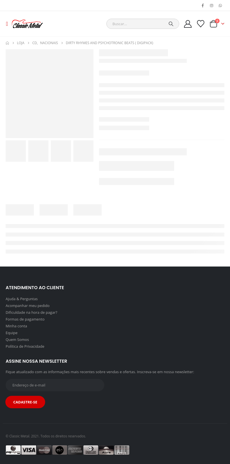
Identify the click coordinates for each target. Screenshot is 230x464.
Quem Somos (17, 339)
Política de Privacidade (25, 346)
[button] (9, 24)
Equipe (11, 332)
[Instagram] (211, 5)
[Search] (171, 24)
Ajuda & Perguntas (22, 298)
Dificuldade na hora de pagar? (31, 312)
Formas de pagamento (25, 319)
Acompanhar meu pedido (28, 305)
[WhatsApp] (220, 5)
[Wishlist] (200, 23)
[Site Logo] (27, 23)
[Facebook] (203, 5)
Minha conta (16, 325)
